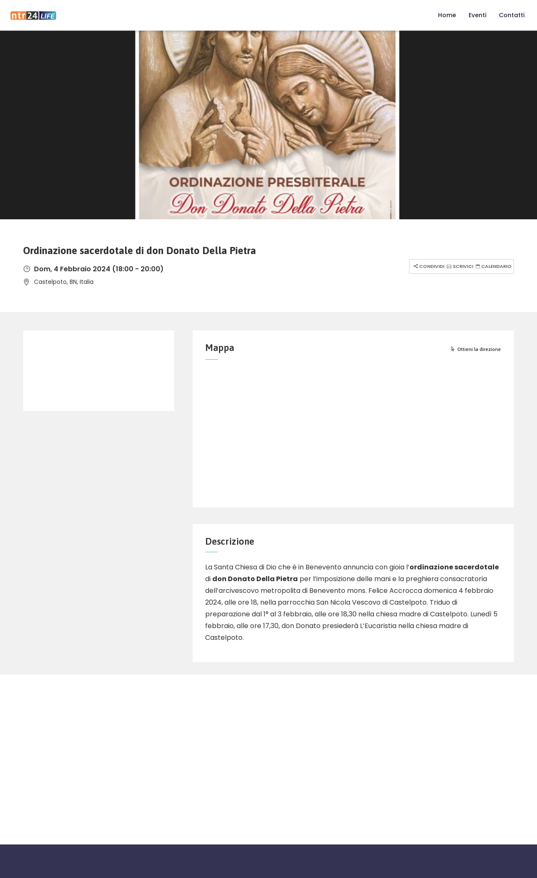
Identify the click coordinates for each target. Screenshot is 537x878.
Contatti (511, 15)
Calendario (492, 266)
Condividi (428, 266)
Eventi (477, 15)
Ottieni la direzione (475, 349)
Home (447, 15)
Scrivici (459, 266)
